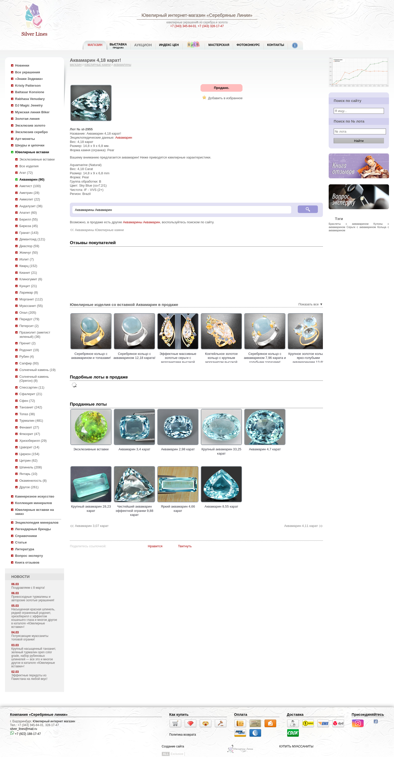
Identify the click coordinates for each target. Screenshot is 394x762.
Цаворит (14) (29, 447)
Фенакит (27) (29, 427)
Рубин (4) (26, 356)
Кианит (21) (28, 273)
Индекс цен (169, 45)
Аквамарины (122, 65)
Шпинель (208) (30, 467)
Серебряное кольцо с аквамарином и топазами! (108, 356)
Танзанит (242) (30, 407)
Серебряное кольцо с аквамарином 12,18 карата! (152, 356)
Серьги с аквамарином (361, 227)
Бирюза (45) (28, 226)
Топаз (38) (27, 414)
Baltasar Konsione (29, 92)
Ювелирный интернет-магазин (173, 15)
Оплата (240, 715)
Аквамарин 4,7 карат (264, 447)
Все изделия (28, 166)
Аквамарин (123, 137)
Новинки (22, 65)
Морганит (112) (31, 299)
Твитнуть (185, 546)
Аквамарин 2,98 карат (178, 447)
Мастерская (218, 45)
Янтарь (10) (28, 474)
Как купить (179, 715)
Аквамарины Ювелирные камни (99, 230)
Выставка (118, 46)
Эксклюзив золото (30, 125)
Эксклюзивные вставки (37, 159)
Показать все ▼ (311, 304)
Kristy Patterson (28, 85)
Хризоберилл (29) (33, 441)
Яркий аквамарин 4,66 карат (178, 507)
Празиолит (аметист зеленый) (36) (34, 335)
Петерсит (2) (29, 326)
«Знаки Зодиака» (29, 79)
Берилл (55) (28, 219)
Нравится (155, 546)
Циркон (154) (29, 454)
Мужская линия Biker (32, 112)
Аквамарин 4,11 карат (301, 526)
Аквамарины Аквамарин (141, 222)
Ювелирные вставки (32, 152)
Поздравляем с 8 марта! (28, 587)
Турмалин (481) (31, 420)
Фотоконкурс (248, 45)
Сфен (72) (27, 401)
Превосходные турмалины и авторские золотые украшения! (32, 598)
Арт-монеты (25, 139)
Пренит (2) (27, 343)
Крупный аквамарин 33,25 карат (221, 449)
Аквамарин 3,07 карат (92, 526)
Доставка (295, 715)
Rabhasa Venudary (30, 99)
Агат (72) (26, 173)
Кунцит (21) (28, 286)
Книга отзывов (27, 562)
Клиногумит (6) (30, 279)
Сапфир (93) (29, 363)
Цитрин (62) (28, 460)
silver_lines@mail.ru (23, 729)
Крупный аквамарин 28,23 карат (91, 507)
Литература (24, 549)
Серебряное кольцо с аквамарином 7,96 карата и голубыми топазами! (282, 358)
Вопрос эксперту (29, 556)
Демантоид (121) (32, 239)
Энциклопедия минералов (37, 522)
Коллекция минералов (33, 503)
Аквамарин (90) (31, 179)
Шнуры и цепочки (29, 145)
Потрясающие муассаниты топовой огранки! (29, 637)
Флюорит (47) (29, 434)
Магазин (76, 65)
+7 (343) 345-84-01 (183, 26)
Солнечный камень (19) (37, 370)
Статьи (21, 542)
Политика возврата (182, 734)
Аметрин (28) (29, 193)
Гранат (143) (28, 233)
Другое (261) (28, 487)
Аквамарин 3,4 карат (134, 447)
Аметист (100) (30, 186)
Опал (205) (27, 312)
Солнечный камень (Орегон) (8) (34, 379)
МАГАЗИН (95, 45)
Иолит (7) (26, 259)
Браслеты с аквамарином (348, 223)
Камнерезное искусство (34, 496)
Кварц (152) (28, 266)
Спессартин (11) (31, 387)
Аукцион (143, 45)
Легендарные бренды (33, 529)
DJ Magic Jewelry (29, 105)
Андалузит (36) (30, 206)
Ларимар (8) (28, 292)
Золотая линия (27, 119)
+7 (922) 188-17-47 (25, 734)
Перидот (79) (29, 319)
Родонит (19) (29, 350)
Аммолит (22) (29, 199)
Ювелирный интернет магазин (54, 721)
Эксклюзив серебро (31, 132)
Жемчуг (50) (28, 252)
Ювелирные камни (97, 65)
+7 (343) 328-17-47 (211, 26)
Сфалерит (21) (30, 394)
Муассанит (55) (31, 306)
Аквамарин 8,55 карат (221, 505)
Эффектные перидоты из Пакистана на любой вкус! (29, 677)
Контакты (275, 45)
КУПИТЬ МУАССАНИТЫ (296, 746)
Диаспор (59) (29, 246)
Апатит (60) (28, 212)
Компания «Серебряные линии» (39, 715)
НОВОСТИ (20, 577)
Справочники (26, 536)
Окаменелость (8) (33, 480)
